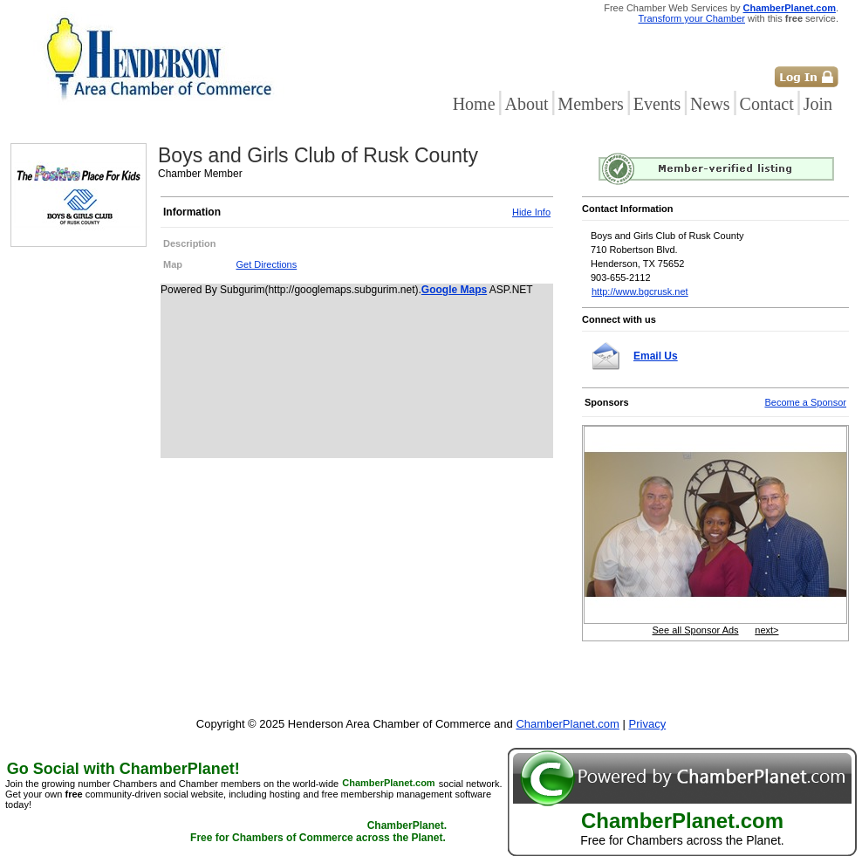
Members (591, 103)
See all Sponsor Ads (696, 630)
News (710, 103)
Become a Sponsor (805, 402)
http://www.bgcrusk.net (640, 291)
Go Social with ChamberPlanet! (123, 768)
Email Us (655, 356)
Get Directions (267, 264)
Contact (767, 103)
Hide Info (531, 212)
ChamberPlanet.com (789, 8)
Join (818, 103)
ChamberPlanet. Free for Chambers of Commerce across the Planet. (318, 832)
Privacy (648, 723)
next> (766, 630)
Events (657, 103)
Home (474, 103)
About (526, 103)
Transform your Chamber (692, 18)
